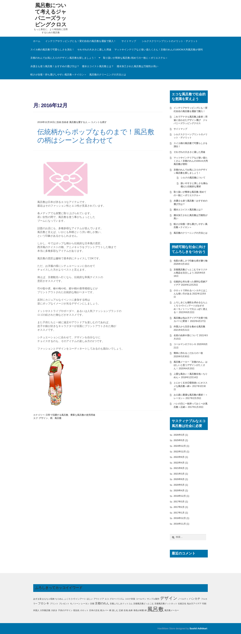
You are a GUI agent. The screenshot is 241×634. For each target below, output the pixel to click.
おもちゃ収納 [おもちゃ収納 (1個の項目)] (48, 599)
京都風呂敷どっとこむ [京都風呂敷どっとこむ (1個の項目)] (143, 603)
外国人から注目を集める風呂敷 (189, 326)
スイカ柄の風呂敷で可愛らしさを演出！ (52, 49)
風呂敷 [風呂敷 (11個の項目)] (155, 609)
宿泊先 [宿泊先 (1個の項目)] (76, 610)
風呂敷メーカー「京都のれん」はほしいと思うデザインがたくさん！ (190, 365)
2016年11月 (180, 524)
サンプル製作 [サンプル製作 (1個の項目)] (153, 599)
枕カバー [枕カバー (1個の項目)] (104, 610)
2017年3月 (179, 501)
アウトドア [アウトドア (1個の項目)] (99, 599)
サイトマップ (128, 41)
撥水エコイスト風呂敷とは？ (98, 66)
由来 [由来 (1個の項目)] (131, 610)
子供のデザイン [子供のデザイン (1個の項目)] (65, 610)
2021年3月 (179, 473)
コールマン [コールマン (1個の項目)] (141, 599)
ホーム (36, 41)
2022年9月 (179, 457)
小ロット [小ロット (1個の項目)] (84, 610)
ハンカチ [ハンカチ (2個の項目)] (194, 598)
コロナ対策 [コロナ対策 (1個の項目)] (130, 599)
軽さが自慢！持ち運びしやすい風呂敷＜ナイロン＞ (58, 74)
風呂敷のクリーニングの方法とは (107, 74)
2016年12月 (180, 518)
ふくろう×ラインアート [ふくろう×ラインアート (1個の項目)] (75, 599)
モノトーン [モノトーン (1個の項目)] (75, 603)
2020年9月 (179, 479)
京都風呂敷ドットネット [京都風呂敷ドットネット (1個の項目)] (165, 603)
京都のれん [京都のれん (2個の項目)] (102, 603)
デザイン (43, 418)
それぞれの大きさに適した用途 (94, 49)
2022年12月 (180, 451)
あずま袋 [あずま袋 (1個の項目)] (37, 599)
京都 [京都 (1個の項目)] (92, 603)
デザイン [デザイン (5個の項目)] (168, 598)
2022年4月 (179, 462)
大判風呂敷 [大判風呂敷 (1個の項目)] (45, 610)
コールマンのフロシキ (185, 344)
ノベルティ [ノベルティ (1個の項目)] (183, 599)
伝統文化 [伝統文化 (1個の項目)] (182, 603)
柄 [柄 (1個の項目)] (110, 610)
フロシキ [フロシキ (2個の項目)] (43, 603)
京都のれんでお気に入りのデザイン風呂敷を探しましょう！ (63, 57)
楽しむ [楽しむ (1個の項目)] (115, 610)
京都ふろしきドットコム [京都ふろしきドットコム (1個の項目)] (121, 603)
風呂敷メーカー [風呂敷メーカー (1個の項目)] (171, 610)
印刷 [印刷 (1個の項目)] (204, 603)
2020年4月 (179, 490)
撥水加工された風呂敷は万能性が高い (137, 66)
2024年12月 (180, 446)
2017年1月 (179, 512)
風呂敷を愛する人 (78, 122)
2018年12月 (180, 496)
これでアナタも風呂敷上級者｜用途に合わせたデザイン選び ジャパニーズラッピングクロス (190, 120)
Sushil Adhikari (198, 628)
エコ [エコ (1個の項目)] (107, 599)
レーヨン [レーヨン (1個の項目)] (85, 603)
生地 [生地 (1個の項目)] (126, 610)
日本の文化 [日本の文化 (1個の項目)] (94, 610)
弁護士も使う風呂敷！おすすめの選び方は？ (54, 66)
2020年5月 (179, 485)
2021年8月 (179, 468)
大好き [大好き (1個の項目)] (54, 610)
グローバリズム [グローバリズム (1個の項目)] (117, 599)
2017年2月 (179, 507)
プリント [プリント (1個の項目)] (54, 603)
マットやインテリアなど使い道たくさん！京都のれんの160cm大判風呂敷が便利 (158, 49)
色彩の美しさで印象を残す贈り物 (190, 260)
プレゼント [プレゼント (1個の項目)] (64, 603)
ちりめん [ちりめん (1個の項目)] (59, 599)
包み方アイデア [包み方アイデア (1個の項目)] (194, 603)
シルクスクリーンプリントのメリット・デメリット (170, 41)
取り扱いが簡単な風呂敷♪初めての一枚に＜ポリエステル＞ (135, 57)
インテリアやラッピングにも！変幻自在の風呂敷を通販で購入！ (80, 41)
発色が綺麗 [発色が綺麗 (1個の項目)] (138, 610)
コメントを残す (99, 122)
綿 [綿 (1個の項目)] (146, 610)
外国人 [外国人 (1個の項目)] (36, 610)
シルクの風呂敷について (193, 177)
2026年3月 (179, 435)
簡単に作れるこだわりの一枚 (188, 353)
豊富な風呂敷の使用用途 (82, 415)
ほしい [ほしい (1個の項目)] (90, 599)
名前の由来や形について (186, 335)
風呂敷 (58, 418)
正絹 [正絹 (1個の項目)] (121, 610)
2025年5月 (179, 440)
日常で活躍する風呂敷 (57, 415)
